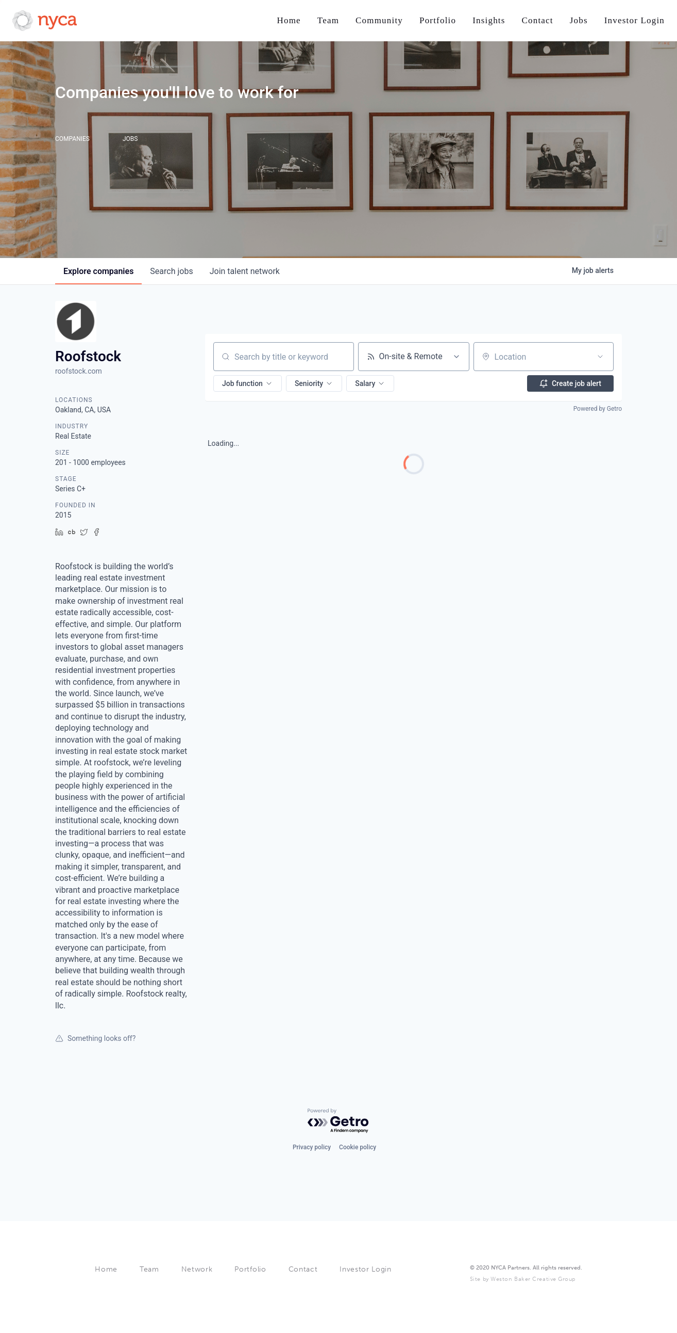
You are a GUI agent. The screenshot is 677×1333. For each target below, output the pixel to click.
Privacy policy (312, 1147)
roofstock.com (78, 371)
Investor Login (366, 1269)
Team (149, 1269)
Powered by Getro (597, 408)
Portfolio (250, 1269)
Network (197, 1269)
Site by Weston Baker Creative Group (523, 1279)
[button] (247, 383)
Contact (303, 1269)
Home (106, 1269)
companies (98, 271)
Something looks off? (95, 1038)
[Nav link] (288, 20)
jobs (171, 271)
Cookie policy (357, 1147)
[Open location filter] (600, 356)
